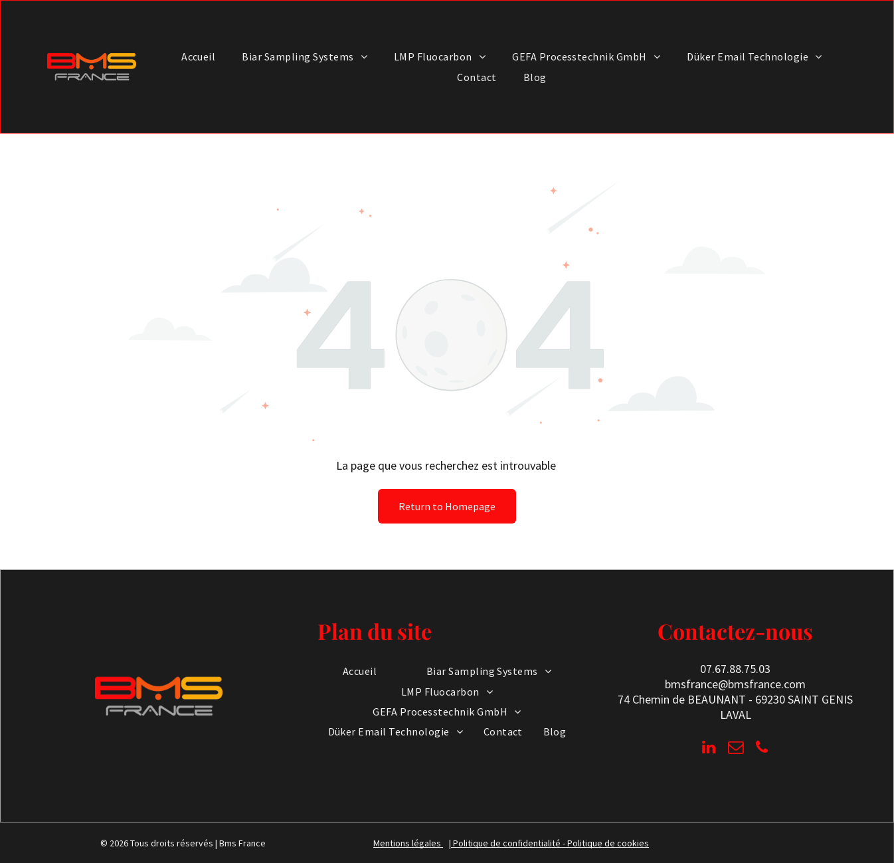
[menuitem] (198, 56)
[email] (735, 748)
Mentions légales (407, 843)
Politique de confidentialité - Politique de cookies (551, 843)
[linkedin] (709, 748)
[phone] (762, 748)
